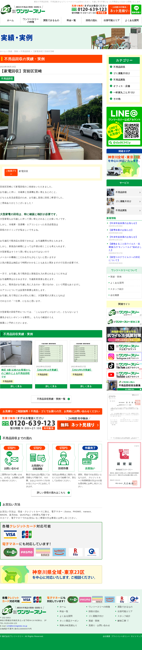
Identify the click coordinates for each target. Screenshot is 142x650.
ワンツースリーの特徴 (31, 20)
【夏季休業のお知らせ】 (125, 231)
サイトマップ (136, 636)
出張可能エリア (112, 20)
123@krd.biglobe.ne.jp (17, 626)
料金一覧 (71, 20)
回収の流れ (91, 20)
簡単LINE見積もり (68, 625)
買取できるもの (51, 20)
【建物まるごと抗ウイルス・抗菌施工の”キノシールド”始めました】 (125, 248)
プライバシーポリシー (120, 636)
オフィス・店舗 (121, 86)
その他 (116, 99)
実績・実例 (116, 276)
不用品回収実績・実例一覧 (51, 399)
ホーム (10, 20)
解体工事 (122, 620)
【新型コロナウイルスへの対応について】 (125, 260)
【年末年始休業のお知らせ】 (125, 224)
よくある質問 (132, 20)
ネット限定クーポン (69, 620)
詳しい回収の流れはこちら (51, 492)
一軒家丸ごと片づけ (124, 92)
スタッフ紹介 (117, 289)
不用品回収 (119, 67)
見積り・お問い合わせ (99, 625)
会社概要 (114, 295)
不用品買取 (119, 80)
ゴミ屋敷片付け (121, 73)
